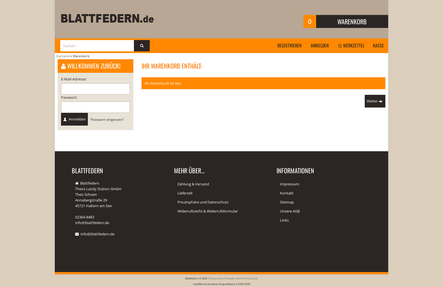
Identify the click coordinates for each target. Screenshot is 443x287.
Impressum (289, 184)
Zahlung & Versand (193, 184)
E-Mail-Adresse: (73, 79)
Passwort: (69, 97)
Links (284, 220)
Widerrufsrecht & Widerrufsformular (207, 211)
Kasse (378, 45)
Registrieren (289, 45)
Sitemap (287, 202)
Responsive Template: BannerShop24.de (234, 278)
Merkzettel (351, 45)
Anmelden (320, 45)
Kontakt (287, 193)
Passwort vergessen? (107, 119)
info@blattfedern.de (97, 233)
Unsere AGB (290, 211)
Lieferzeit (185, 193)
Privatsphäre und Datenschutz (203, 202)
